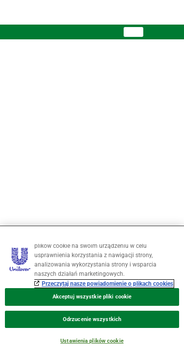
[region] (92, 290)
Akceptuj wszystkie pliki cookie (92, 297)
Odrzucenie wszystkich (92, 319)
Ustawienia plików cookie (92, 341)
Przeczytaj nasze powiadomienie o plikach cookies (107, 283)
